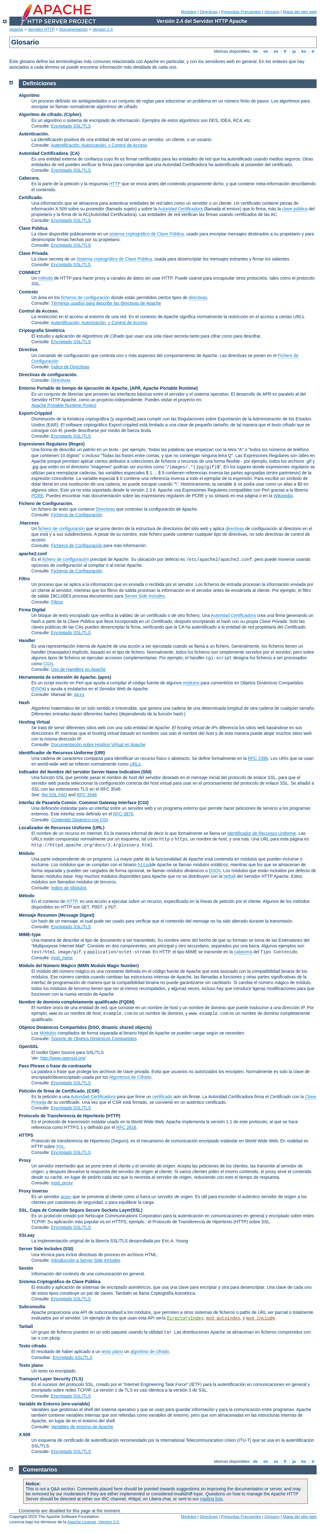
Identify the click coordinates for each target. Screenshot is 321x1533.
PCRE (37, 495)
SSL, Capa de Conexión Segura (52, 1210)
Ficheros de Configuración (76, 514)
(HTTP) (113, 1115)
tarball (229, 876)
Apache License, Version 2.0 (93, 1522)
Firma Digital (32, 609)
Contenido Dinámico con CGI (79, 819)
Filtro (24, 578)
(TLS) (77, 1378)
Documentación (73, 29)
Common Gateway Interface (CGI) (114, 802)
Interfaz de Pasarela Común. (48, 802)
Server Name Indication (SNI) (121, 771)
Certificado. (31, 197)
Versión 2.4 (102, 29)
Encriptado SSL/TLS (71, 126)
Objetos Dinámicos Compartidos (53, 1027)
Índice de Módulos (69, 887)
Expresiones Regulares (43, 443)
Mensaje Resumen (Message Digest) (56, 915)
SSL (60, 1146)
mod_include (260, 1318)
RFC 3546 (87, 794)
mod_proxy (62, 1182)
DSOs (215, 870)
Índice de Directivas (70, 366)
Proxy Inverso (33, 1190)
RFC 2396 (258, 758)
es (275, 51)
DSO (37, 688)
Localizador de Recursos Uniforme (55, 827)
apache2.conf (33, 553)
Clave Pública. (34, 228)
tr (313, 51)
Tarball (26, 1326)
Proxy (25, 1160)
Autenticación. (34, 133)
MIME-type (30, 934)
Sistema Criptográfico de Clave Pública (60, 1281)
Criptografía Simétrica (42, 330)
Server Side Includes (144, 595)
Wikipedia (283, 495)
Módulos (188, 11)
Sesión (26, 1268)
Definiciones (39, 83)
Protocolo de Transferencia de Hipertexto (62, 1115)
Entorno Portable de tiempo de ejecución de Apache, (74, 388)
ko (303, 51)
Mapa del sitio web (300, 11)
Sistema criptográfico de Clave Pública (114, 258)
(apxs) (104, 677)
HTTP (114, 183)
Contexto (28, 291)
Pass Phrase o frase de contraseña (55, 1065)
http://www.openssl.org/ (63, 1058)
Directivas (209, 11)
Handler (27, 640)
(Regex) (77, 443)
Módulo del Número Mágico (47, 965)
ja (294, 51)
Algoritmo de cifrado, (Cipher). (50, 114)
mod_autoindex (223, 1318)
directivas (198, 297)
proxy (66, 1196)
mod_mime (62, 957)
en (265, 51)
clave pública (295, 208)
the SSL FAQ (54, 794)
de (255, 51)
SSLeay (27, 1235)
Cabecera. (29, 178)
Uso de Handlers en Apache (78, 669)
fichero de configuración (61, 528)
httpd (144, 864)
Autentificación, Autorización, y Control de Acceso (99, 145)
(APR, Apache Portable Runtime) (164, 388)
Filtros (57, 601)
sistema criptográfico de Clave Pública (146, 233)
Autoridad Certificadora (180, 208)
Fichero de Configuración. (46, 503)
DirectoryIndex (185, 1318)
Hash (24, 702)
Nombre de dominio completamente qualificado (68, 1001)
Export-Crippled (35, 413)
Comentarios (40, 1470)
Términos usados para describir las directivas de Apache (106, 303)
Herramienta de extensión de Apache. (58, 677)
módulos (191, 682)
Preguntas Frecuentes (241, 11)
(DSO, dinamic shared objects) (120, 1027)
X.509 (24, 1434)
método (45, 278)
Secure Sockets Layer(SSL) (113, 1210)
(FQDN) (126, 1001)
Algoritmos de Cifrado (130, 1077)
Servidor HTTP (41, 29)
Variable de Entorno (39, 1403)
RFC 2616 (126, 1127)
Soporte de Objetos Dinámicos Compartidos (94, 1038)
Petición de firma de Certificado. (52, 1090)
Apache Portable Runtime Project (63, 405)
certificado (162, 1096)
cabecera (243, 951)
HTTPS (26, 1135)
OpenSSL (29, 1046)
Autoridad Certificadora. (44, 153)
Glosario (271, 11)
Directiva (28, 349)
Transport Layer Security (45, 1378)
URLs (135, 763)
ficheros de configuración (85, 297)
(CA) (75, 153)
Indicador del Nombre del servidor (54, 771)
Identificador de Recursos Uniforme (56, 752)
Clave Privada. (34, 253)
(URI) (99, 752)
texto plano (112, 1351)
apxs (79, 694)
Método (26, 895)
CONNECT (29, 272)
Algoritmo (29, 95)
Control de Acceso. (39, 310)
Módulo (26, 853)
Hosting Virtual (34, 721)
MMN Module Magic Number (108, 965)
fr (285, 51)
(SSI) (68, 1248)
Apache (16, 29)
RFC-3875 (123, 813)
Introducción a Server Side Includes (85, 1260)
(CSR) (93, 1090)
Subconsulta (32, 1306)
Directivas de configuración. (48, 374)
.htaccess (29, 522)
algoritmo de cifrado (149, 1351)
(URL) (98, 827)
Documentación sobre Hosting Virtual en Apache (98, 744)
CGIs (48, 663)
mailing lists (211, 1498)
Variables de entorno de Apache (82, 1426)
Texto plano (31, 1365)
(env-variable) (75, 1403)
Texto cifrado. (33, 1345)
